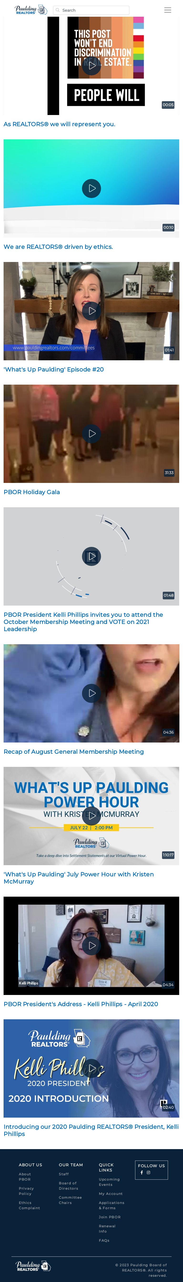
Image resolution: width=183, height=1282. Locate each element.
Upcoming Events (109, 1182)
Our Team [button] (71, 1165)
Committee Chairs (70, 1200)
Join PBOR (110, 1217)
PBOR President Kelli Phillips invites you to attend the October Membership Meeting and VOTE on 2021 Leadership (83, 622)
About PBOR (25, 1177)
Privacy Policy (26, 1191)
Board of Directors (68, 1186)
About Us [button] (30, 1165)
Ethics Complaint (29, 1205)
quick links (106, 1167)
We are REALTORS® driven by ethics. (58, 246)
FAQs (104, 1240)
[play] (91, 65)
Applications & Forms (111, 1205)
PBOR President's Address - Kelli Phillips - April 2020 (81, 1004)
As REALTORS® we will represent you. (59, 124)
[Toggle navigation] (167, 10)
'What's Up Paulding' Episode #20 (54, 369)
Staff (64, 1174)
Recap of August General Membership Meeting (74, 751)
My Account (111, 1194)
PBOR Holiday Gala (32, 492)
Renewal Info (107, 1229)
